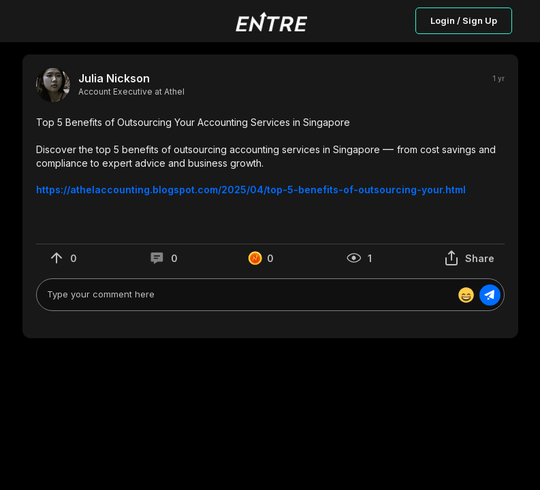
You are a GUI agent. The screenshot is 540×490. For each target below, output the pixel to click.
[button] (270, 156)
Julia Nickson (114, 78)
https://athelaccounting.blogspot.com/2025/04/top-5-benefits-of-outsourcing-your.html (251, 189)
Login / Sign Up (463, 20)
